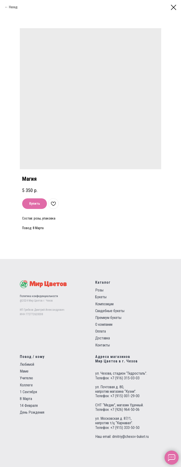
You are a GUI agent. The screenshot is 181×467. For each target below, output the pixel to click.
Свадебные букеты (109, 311)
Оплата (100, 331)
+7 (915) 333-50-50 (125, 427)
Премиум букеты (108, 317)
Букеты (101, 297)
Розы (99, 290)
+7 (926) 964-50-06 (125, 409)
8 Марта (26, 398)
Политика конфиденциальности (39, 296)
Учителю (26, 378)
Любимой (27, 364)
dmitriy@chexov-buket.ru (130, 436)
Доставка (102, 338)
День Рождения (32, 412)
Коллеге (26, 385)
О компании (103, 324)
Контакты (102, 345)
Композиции (104, 304)
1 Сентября (28, 392)
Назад (13, 7)
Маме (24, 371)
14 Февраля (29, 405)
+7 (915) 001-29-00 (125, 396)
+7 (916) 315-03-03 (125, 378)
